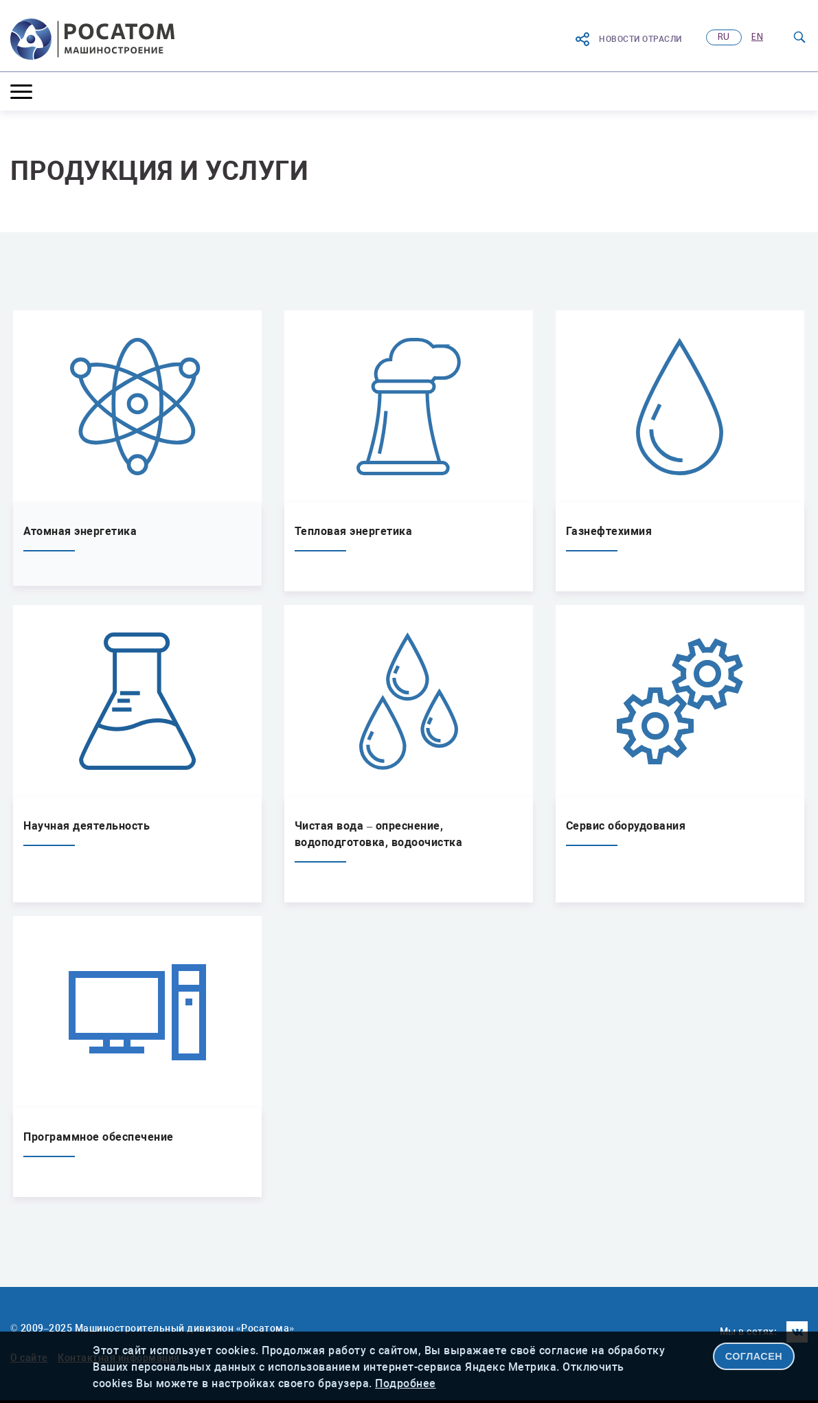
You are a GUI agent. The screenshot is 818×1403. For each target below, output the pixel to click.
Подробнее (405, 1383)
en (757, 37)
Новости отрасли (628, 39)
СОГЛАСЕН (754, 1356)
